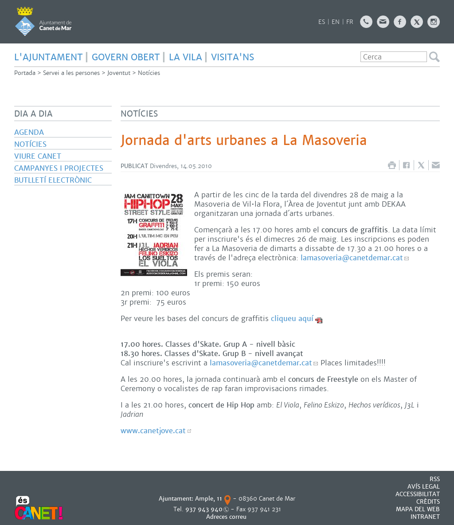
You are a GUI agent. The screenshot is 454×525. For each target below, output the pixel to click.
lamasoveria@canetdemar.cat (352, 257)
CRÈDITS (428, 501)
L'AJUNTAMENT (48, 57)
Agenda (29, 132)
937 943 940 (204, 509)
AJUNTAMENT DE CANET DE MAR (43, 21)
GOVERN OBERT (126, 57)
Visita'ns (232, 57)
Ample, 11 (208, 498)
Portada (24, 73)
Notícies (149, 73)
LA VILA (185, 57)
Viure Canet (37, 156)
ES (321, 22)
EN (336, 22)
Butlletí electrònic (53, 180)
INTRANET (425, 517)
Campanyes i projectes (58, 168)
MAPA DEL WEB (418, 509)
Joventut (118, 73)
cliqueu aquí (292, 318)
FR (349, 22)
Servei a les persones (71, 73)
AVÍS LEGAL (423, 486)
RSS (435, 479)
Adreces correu (227, 517)
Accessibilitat (417, 494)
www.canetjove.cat (153, 430)
